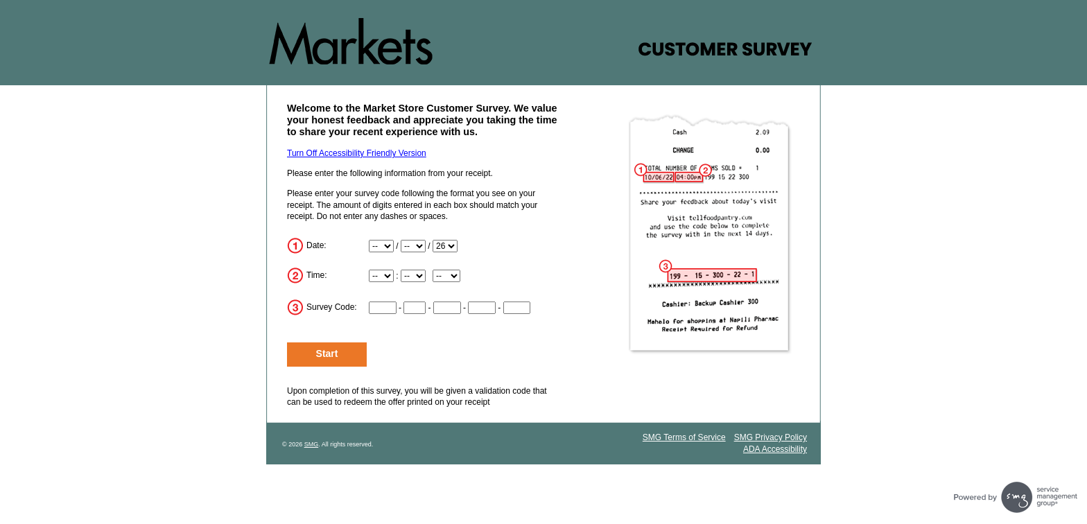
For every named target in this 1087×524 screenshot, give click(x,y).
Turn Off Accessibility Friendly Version (356, 153)
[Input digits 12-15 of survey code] (517, 308)
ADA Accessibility (775, 449)
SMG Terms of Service (684, 437)
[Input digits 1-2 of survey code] (383, 308)
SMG (311, 444)
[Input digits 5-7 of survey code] (447, 308)
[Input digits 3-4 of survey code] (414, 308)
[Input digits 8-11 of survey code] (482, 308)
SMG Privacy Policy (770, 437)
